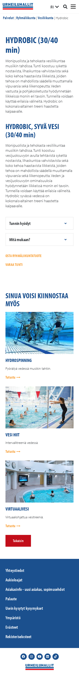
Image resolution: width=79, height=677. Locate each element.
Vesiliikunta (45, 17)
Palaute (11, 598)
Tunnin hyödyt (20, 223)
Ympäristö (13, 617)
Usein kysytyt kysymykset (24, 608)
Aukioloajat (13, 579)
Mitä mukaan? (19, 239)
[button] (39, 223)
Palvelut (8, 17)
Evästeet (11, 627)
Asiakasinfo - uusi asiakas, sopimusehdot (35, 589)
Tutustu (10, 377)
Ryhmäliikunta (26, 17)
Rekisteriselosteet (18, 636)
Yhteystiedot (14, 570)
